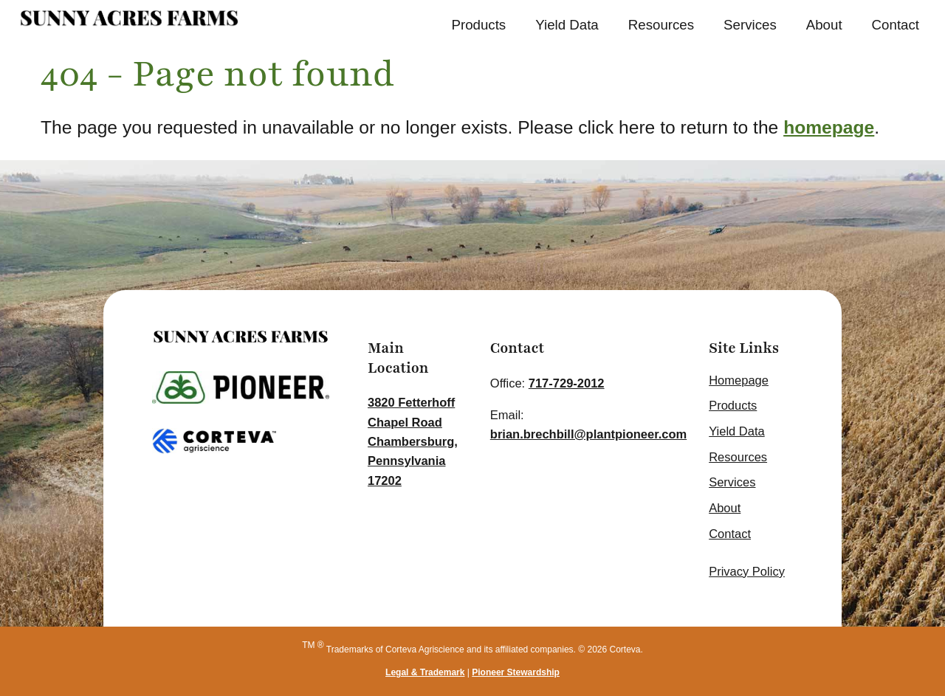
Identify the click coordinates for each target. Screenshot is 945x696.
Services (750, 24)
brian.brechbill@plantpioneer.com (588, 434)
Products (478, 24)
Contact (895, 24)
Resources (661, 24)
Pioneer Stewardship (516, 672)
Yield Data (567, 24)
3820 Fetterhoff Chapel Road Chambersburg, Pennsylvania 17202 (413, 441)
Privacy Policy (747, 571)
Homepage (739, 380)
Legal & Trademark (424, 672)
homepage (828, 127)
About (824, 24)
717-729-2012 (567, 383)
